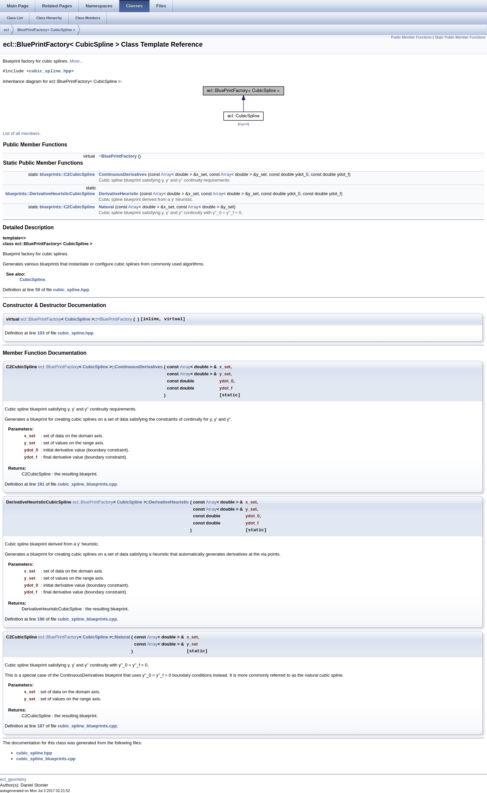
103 (41, 332)
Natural (106, 206)
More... (76, 61)
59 (37, 289)
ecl (6, 30)
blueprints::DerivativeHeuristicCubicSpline (50, 193)
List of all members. (22, 133)
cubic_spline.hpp (50, 71)
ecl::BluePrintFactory (41, 319)
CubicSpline (32, 279)
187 (41, 725)
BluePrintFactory (115, 319)
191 (41, 484)
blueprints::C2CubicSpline (67, 174)
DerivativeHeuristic (119, 193)
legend (243, 124)
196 (41, 619)
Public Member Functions (411, 37)
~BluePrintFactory (118, 156)
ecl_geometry (13, 779)
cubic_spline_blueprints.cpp (87, 484)
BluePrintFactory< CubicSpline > (46, 30)
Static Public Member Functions (460, 37)
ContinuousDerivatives (123, 174)
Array (166, 174)
